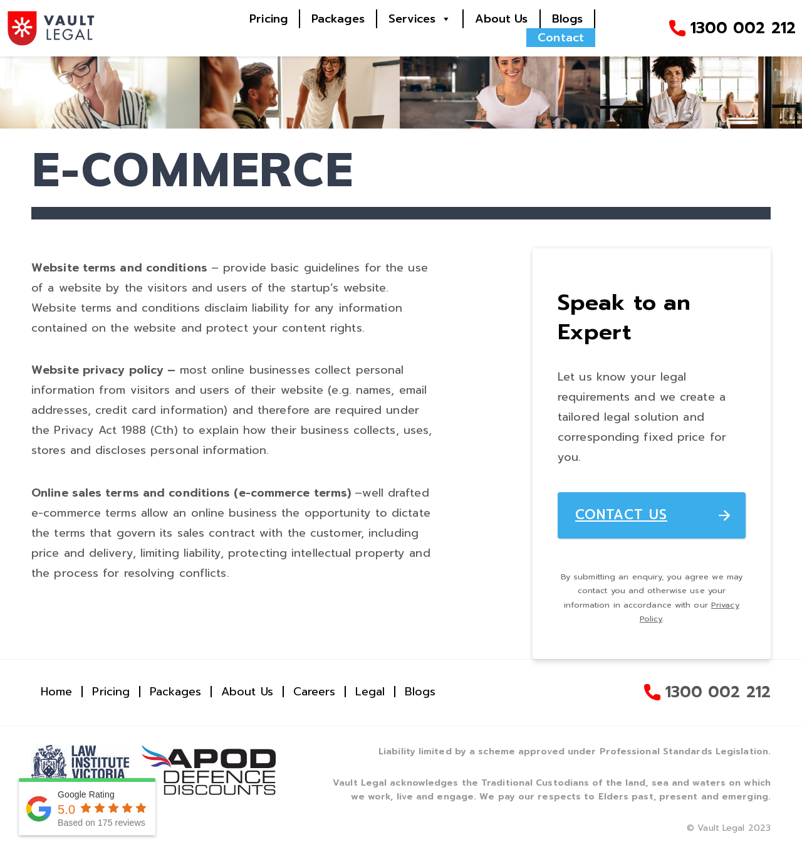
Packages (338, 19)
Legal (370, 691)
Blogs (567, 19)
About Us (501, 19)
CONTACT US (621, 515)
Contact (561, 37)
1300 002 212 (743, 28)
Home (56, 691)
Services (412, 19)
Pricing (268, 19)
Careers (314, 691)
